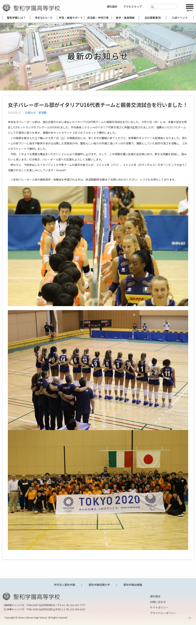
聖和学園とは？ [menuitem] (16, 18)
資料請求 (112, 6)
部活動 (42, 112)
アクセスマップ (132, 6)
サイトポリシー (159, 607)
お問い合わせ (158, 602)
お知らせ (30, 112)
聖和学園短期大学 (99, 585)
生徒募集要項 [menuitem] (153, 18)
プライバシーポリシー (163, 613)
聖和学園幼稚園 (132, 585)
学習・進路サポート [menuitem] (71, 18)
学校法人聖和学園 (64, 585)
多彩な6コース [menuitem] (43, 18)
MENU (190, 10)
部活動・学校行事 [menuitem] (98, 18)
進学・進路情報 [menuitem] (125, 18)
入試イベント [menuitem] (180, 18)
